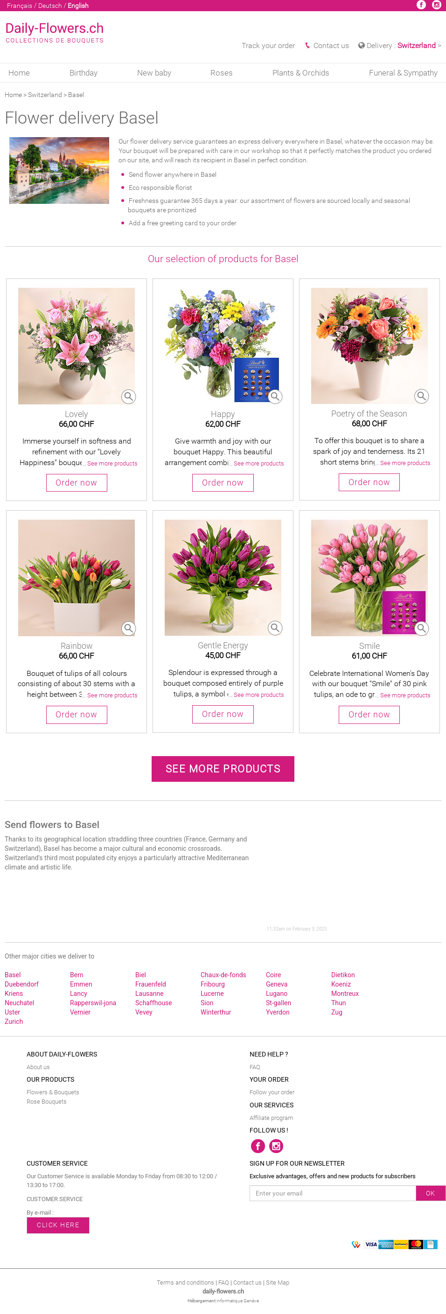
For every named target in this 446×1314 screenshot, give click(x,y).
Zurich (14, 1021)
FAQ (255, 1067)
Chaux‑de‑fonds (223, 975)
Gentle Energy (223, 645)
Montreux (345, 993)
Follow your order (272, 1092)
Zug (336, 1012)
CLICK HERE (58, 1225)
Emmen (81, 984)
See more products (223, 769)
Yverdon (278, 1012)
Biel (140, 975)
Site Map (277, 1282)
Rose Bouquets (47, 1101)
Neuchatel (19, 1003)
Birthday (84, 72)
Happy (223, 414)
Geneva (276, 984)
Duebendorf (22, 984)
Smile (369, 646)
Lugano (276, 993)
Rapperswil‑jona (93, 1003)
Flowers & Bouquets (53, 1092)
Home (19, 72)
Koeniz (341, 984)
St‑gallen (278, 1003)
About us (38, 1067)
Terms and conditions (185, 1282)
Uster (12, 1012)
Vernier (80, 1012)
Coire (273, 975)
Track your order (268, 45)
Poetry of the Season (369, 413)
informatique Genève (237, 1300)
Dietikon (343, 975)
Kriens (14, 993)
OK (431, 1193)
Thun (338, 1003)
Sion (207, 1003)
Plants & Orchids (300, 72)
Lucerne (212, 993)
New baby (154, 72)
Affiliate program (271, 1117)
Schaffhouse (153, 1003)
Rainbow (77, 646)
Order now (77, 483)
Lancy (78, 993)
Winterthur (216, 1012)
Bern (77, 975)
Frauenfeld (150, 984)
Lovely (76, 414)
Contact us (326, 45)
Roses (221, 72)
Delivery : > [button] (399, 45)
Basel (13, 975)
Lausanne (149, 993)
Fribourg (213, 984)
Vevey (144, 1012)
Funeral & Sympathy (403, 72)
